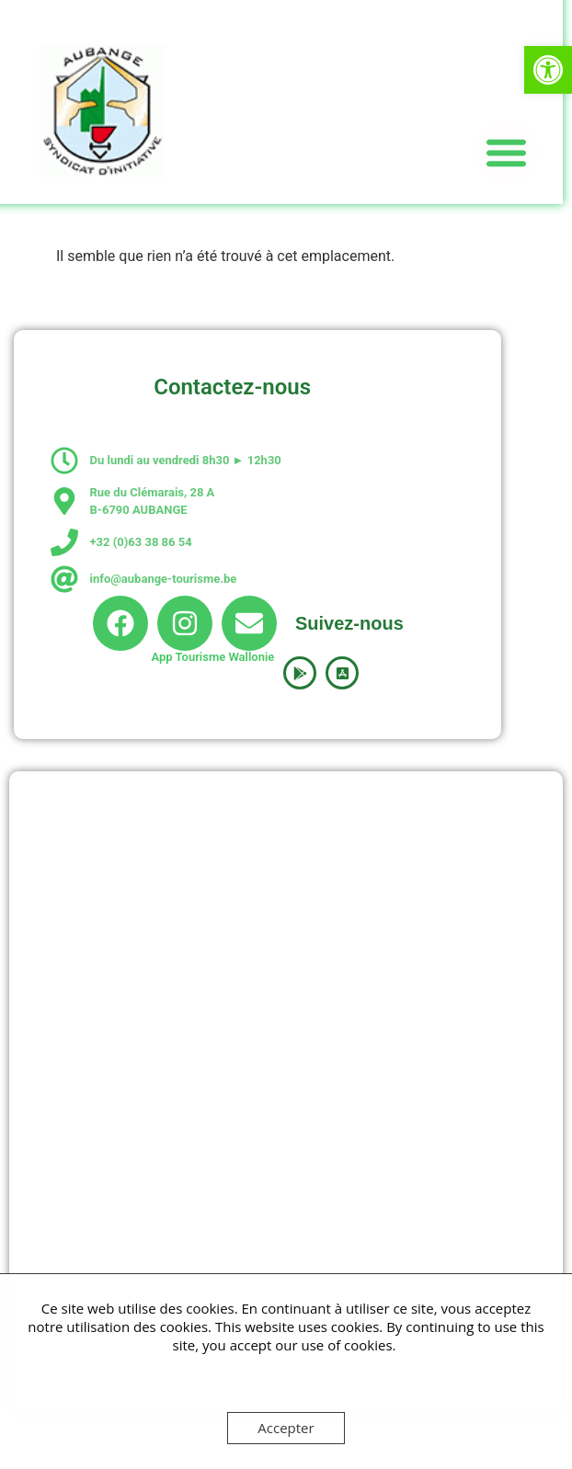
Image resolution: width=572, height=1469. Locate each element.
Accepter (285, 1427)
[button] (548, 70)
